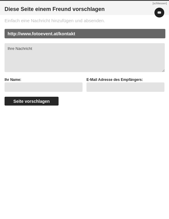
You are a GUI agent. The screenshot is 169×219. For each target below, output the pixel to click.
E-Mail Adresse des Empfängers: (114, 80)
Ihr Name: (13, 80)
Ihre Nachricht (85, 57)
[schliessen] (160, 3)
